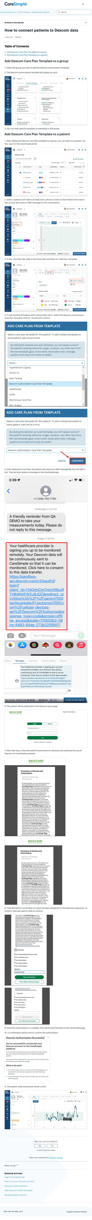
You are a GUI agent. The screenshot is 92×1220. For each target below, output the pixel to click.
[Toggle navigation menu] (83, 4)
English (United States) (77, 1212)
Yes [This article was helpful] (40, 1146)
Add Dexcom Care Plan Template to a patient (27, 55)
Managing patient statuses (15, 1195)
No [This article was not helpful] (52, 1146)
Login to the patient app (15, 1177)
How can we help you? (8, 12)
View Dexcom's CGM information (19, 1190)
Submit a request (56, 1157)
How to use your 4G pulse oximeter (19, 1181)
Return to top (11, 1165)
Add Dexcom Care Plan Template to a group (26, 52)
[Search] (74, 12)
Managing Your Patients (40, 12)
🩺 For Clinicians (24, 12)
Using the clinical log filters (16, 1186)
